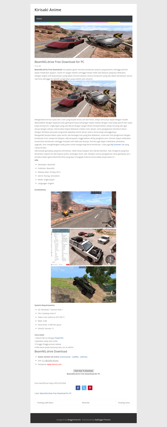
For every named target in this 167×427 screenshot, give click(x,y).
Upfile (75, 357)
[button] (78, 388)
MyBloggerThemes (103, 419)
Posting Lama (124, 402)
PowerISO (59, 338)
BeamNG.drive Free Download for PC (55, 393)
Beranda (85, 402)
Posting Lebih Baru (45, 402)
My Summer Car (117, 144)
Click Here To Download (83, 371)
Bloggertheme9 (73, 419)
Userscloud (65, 357)
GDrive (84, 357)
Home (39, 18)
